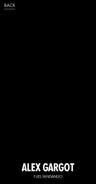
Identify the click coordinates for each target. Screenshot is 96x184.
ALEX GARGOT (48, 168)
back (9, 6)
